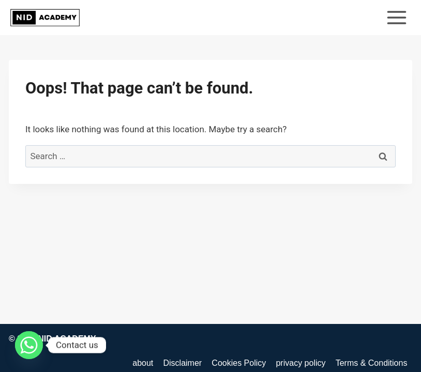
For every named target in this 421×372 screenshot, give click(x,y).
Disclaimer (182, 363)
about (142, 363)
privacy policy (300, 363)
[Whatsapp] (29, 345)
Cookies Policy (239, 363)
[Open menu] (396, 17)
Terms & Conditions (372, 363)
